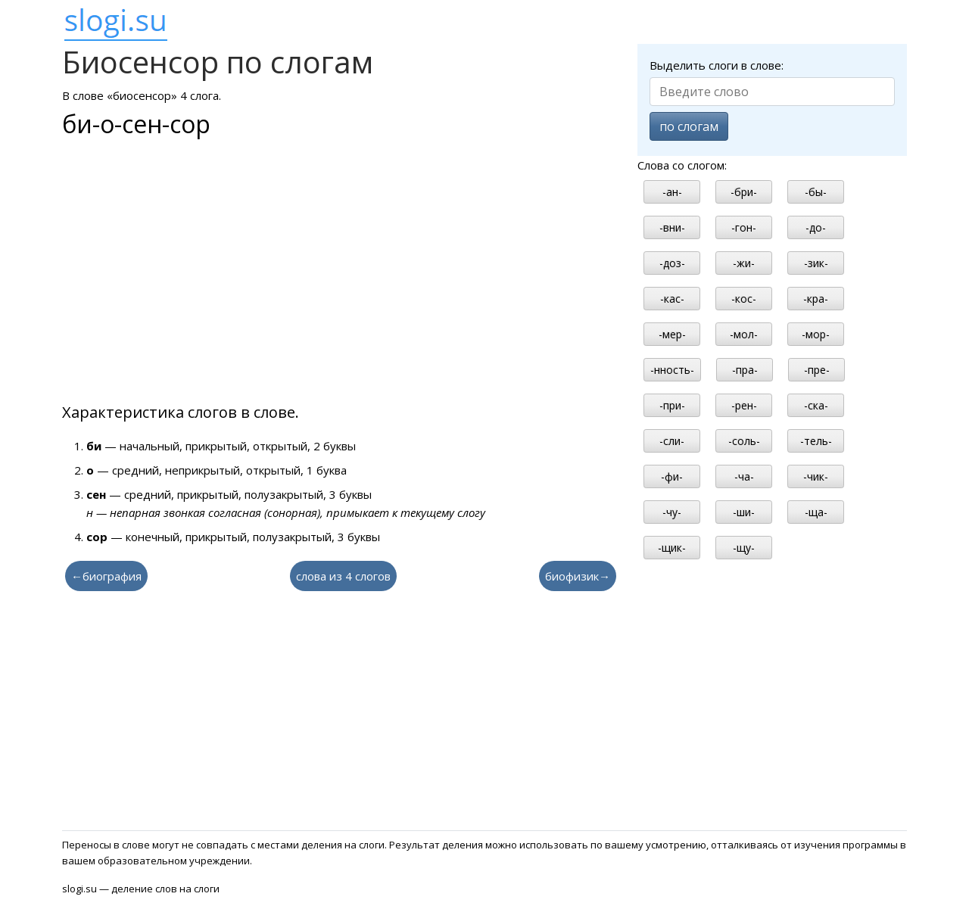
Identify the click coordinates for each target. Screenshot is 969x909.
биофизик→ (577, 576)
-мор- (816, 334)
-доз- (672, 263)
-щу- (744, 547)
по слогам (688, 126)
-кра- (815, 298)
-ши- (744, 512)
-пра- (745, 370)
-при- (672, 405)
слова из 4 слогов (343, 576)
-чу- (671, 512)
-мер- (672, 334)
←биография (106, 576)
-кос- (743, 298)
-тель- (816, 441)
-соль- (744, 441)
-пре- (817, 370)
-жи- (744, 263)
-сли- (671, 441)
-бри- (744, 192)
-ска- (816, 405)
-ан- (672, 192)
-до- (815, 227)
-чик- (815, 476)
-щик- (672, 547)
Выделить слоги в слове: (717, 65)
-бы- (816, 192)
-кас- (672, 298)
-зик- (816, 263)
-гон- (743, 227)
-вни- (672, 227)
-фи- (672, 476)
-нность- (672, 370)
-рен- (744, 405)
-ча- (744, 476)
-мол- (744, 334)
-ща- (816, 512)
